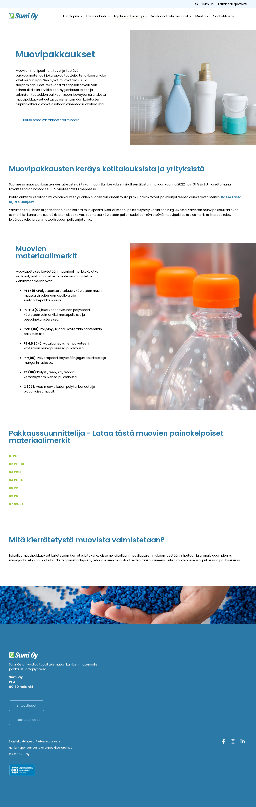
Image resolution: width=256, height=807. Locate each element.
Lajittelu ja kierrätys (130, 16)
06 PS (13, 496)
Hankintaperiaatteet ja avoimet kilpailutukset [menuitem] (40, 748)
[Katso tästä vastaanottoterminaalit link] (51, 120)
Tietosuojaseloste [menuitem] (48, 741)
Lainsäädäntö (98, 16)
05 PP (13, 488)
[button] (224, 742)
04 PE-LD (16, 480)
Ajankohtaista (223, 16)
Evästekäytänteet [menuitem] (21, 741)
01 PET (14, 456)
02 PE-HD (16, 464)
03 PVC (15, 472)
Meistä (201, 16)
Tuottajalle (72, 16)
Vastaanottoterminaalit (171, 16)
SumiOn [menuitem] (208, 4)
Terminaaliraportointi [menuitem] (232, 4)
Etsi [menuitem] (196, 4)
